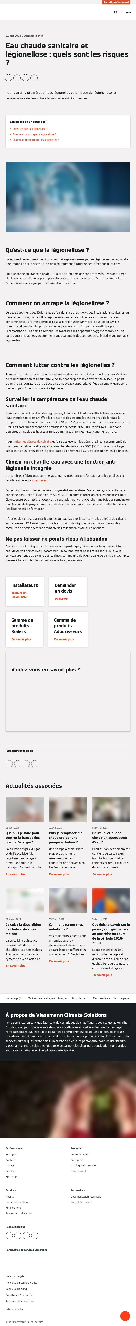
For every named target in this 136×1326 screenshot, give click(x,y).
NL (120, 12)
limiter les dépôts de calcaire (32, 441)
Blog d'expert (79, 998)
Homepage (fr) (14, 998)
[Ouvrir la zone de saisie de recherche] (107, 12)
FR (115, 12)
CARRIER (39, 1322)
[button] (125, 1316)
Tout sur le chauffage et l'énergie (47, 998)
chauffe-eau (40, 480)
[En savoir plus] (25, 837)
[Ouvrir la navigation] (129, 12)
